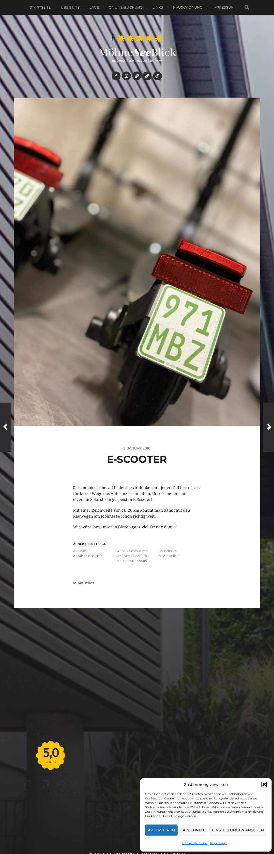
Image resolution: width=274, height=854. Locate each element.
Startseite (40, 7)
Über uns (70, 7)
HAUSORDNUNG (188, 7)
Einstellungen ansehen (238, 830)
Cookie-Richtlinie (195, 843)
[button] (264, 784)
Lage (94, 7)
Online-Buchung (126, 7)
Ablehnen (193, 830)
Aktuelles (80, 551)
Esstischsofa (167, 551)
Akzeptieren (161, 830)
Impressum (218, 843)
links (157, 7)
